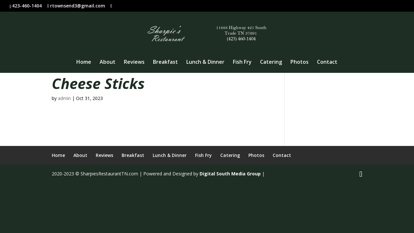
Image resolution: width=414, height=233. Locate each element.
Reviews (134, 62)
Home (83, 62)
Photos (299, 62)
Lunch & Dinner (205, 62)
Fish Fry (242, 62)
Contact (327, 62)
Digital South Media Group (230, 174)
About (107, 62)
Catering (271, 62)
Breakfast (165, 62)
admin (64, 98)
